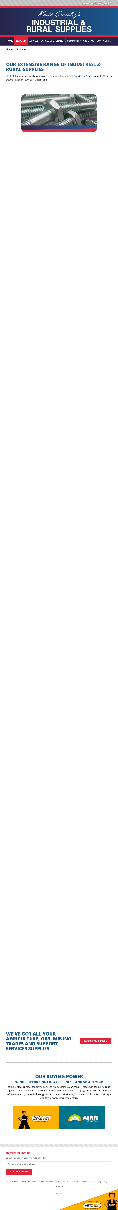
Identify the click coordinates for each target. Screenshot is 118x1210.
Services (33, 40)
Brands (60, 40)
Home (10, 40)
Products (21, 40)
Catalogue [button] (47, 40)
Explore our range (95, 1040)
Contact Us (104, 40)
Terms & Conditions (81, 1181)
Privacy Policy (101, 1181)
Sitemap (59, 1186)
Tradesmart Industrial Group (92, 1206)
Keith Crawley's (59, 21)
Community (74, 40)
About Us (88, 40)
